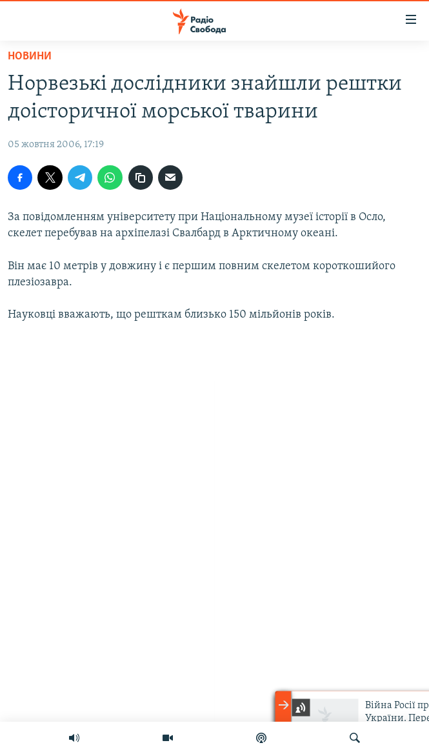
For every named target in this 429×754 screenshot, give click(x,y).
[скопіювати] (140, 177)
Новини (30, 56)
